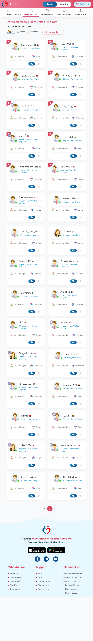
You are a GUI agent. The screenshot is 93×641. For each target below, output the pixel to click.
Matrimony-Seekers (73, 573)
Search (18, 12)
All (10, 31)
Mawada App (16, 577)
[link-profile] (25, 46)
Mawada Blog (16, 581)
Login (50, 4)
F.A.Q (40, 577)
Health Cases (80, 12)
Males (21, 32)
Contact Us (15, 589)
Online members (31, 12)
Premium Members (64, 12)
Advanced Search (73, 577)
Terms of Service (45, 581)
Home (9, 12)
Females (32, 32)
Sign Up (64, 4)
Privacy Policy (44, 585)
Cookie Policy (44, 589)
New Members (47, 12)
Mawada (12, 4)
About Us (14, 573)
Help (40, 573)
